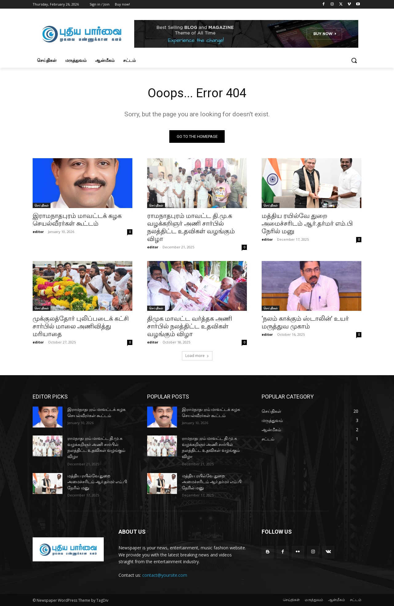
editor (38, 231)
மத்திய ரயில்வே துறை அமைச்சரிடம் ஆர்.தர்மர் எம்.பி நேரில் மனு (307, 223)
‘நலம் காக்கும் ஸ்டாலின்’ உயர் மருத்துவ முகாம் (305, 322)
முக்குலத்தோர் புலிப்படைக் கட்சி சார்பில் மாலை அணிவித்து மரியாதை (81, 326)
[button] (354, 60)
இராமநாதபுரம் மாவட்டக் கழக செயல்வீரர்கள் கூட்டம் (77, 219)
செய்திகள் (41, 205)
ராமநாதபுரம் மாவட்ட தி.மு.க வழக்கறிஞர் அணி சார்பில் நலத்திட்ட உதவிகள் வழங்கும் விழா (191, 227)
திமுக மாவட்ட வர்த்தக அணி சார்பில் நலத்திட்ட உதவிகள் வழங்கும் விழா (189, 326)
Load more (197, 355)
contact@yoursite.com (164, 575)
